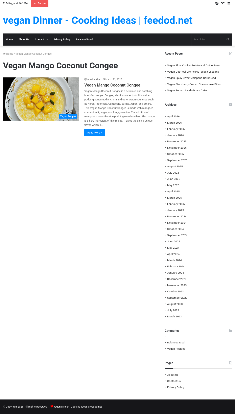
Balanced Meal (84, 39)
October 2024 (175, 228)
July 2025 (173, 172)
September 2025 (177, 160)
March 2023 (174, 316)
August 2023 (175, 304)
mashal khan (94, 79)
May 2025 (173, 185)
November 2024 (177, 222)
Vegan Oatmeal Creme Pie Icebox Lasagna (193, 71)
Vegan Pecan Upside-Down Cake (187, 90)
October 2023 (175, 291)
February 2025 (176, 203)
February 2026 (176, 128)
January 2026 (175, 135)
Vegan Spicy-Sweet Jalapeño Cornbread (191, 77)
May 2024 (173, 247)
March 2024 (174, 260)
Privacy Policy (61, 39)
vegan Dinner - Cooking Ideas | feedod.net (78, 406)
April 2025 (173, 191)
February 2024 (176, 266)
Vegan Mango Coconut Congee (112, 85)
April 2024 (173, 253)
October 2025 (175, 153)
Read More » (94, 132)
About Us (24, 39)
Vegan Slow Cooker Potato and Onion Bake (193, 65)
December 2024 (177, 216)
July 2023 (173, 310)
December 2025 (177, 141)
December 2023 (177, 279)
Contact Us (41, 39)
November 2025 (177, 147)
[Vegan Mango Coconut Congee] (41, 98)
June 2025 (173, 178)
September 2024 (177, 235)
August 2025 (175, 166)
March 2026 (174, 122)
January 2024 (175, 272)
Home (9, 39)
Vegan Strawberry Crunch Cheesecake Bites (194, 84)
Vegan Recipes (176, 348)
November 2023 (177, 285)
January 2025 (175, 210)
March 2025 (174, 197)
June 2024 (173, 241)
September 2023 (177, 297)
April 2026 (173, 116)
